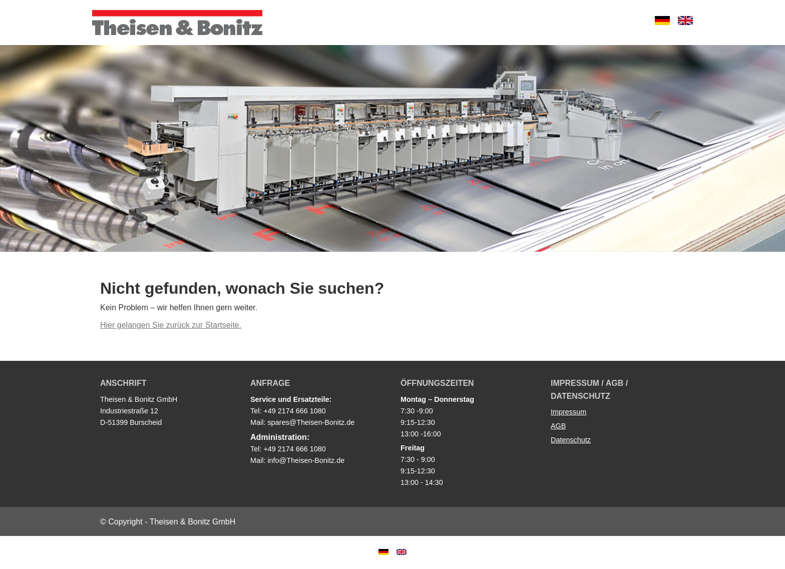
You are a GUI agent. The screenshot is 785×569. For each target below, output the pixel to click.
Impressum (568, 412)
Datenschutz (571, 440)
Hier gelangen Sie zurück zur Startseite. (170, 325)
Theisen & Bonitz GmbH (177, 22)
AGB (558, 426)
